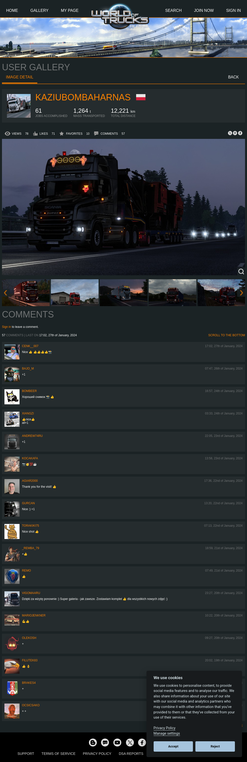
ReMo (26, 570)
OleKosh (29, 638)
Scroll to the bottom (226, 335)
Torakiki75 (30, 525)
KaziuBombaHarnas (83, 97)
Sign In (233, 10)
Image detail (19, 77)
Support (26, 754)
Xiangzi (28, 413)
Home (12, 10)
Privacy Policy (97, 754)
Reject (215, 746)
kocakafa (30, 458)
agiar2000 (30, 481)
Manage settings (167, 733)
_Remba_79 (30, 548)
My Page (70, 10)
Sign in (6, 327)
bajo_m (28, 368)
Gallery (39, 10)
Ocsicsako (31, 705)
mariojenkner (33, 615)
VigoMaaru (31, 593)
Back (233, 77)
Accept (173, 746)
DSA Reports (131, 754)
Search (173, 10)
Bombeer (29, 391)
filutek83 (30, 660)
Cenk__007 (30, 346)
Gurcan (28, 503)
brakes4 (29, 683)
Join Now (204, 10)
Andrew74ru (32, 436)
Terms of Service (58, 754)
